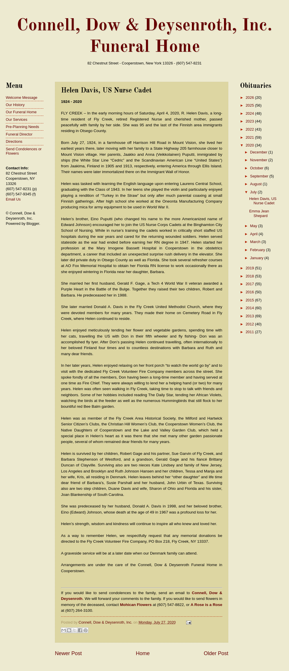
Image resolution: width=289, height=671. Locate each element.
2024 (250, 113)
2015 (250, 300)
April (254, 234)
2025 (250, 105)
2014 (250, 308)
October (257, 168)
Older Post (216, 653)
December (259, 152)
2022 (250, 129)
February (258, 250)
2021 (250, 137)
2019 (250, 268)
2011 (250, 332)
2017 (250, 284)
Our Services (16, 119)
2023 (250, 121)
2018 (250, 276)
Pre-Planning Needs (22, 127)
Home (143, 653)
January (257, 258)
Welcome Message (21, 97)
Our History (15, 105)
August (256, 184)
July (253, 192)
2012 (250, 324)
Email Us (13, 199)
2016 (250, 292)
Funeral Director (19, 134)
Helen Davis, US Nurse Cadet (262, 201)
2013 (250, 316)
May (254, 226)
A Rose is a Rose (206, 605)
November (259, 160)
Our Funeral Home (21, 112)
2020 (250, 145)
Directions (14, 141)
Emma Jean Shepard (259, 213)
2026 (250, 97)
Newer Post (68, 653)
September (259, 176)
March (255, 242)
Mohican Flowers (136, 605)
